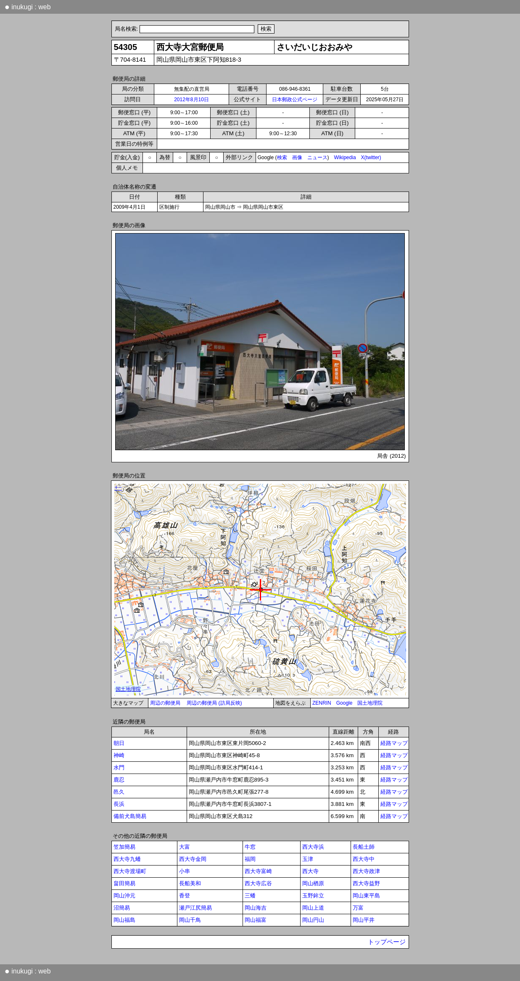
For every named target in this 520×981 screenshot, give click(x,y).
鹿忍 (119, 779)
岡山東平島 (366, 895)
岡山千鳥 (190, 920)
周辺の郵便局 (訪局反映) (214, 703)
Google (344, 703)
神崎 (119, 755)
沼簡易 (122, 908)
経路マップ (394, 743)
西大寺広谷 (258, 883)
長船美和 (190, 883)
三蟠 (250, 895)
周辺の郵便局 (165, 703)
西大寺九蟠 (127, 859)
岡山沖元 (124, 895)
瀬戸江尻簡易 (195, 908)
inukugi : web (28, 6)
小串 (184, 871)
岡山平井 (364, 920)
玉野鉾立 (313, 895)
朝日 (119, 743)
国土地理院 (370, 703)
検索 (282, 157)
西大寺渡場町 (130, 871)
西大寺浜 (313, 847)
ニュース (317, 157)
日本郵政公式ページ (294, 99)
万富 (358, 908)
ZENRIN (321, 703)
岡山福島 (124, 920)
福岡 (250, 859)
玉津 (307, 859)
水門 (119, 767)
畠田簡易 (124, 883)
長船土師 (364, 847)
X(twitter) (371, 157)
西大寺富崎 (258, 871)
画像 (297, 157)
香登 (184, 895)
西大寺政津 (366, 871)
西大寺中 (364, 859)
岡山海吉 (256, 908)
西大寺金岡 (192, 859)
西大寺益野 (366, 883)
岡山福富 (256, 920)
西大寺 (310, 871)
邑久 (119, 792)
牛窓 (250, 847)
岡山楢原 (313, 883)
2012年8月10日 (191, 99)
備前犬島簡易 (130, 816)
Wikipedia (345, 157)
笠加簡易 (124, 847)
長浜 (119, 804)
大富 (184, 847)
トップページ (387, 942)
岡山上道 (313, 908)
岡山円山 (313, 920)
